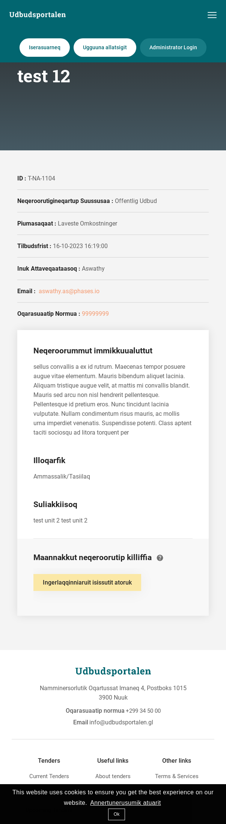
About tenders (113, 776)
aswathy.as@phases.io (68, 291)
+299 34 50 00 (143, 710)
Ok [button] (116, 814)
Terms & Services (177, 776)
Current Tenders (49, 776)
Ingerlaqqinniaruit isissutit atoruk (87, 582)
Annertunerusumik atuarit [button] (125, 803)
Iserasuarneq (44, 47)
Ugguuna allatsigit (105, 47)
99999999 (95, 313)
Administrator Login (173, 47)
